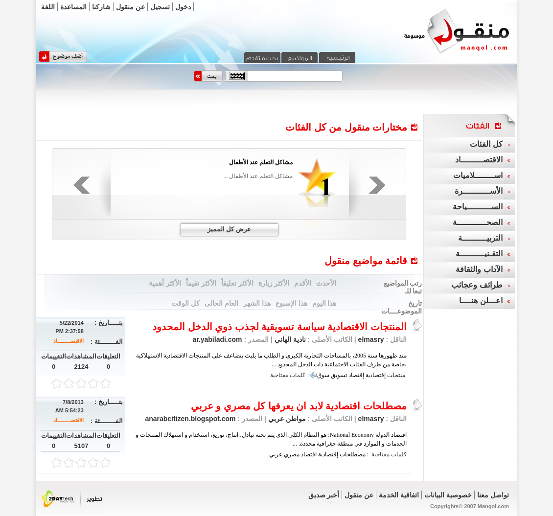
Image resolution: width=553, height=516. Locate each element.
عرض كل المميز (229, 229)
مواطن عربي (286, 419)
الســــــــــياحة (478, 206)
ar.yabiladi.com (217, 339)
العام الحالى (221, 303)
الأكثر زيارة (274, 283)
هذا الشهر (257, 303)
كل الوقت (185, 303)
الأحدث (326, 283)
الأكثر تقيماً (201, 283)
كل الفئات (486, 144)
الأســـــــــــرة (479, 191)
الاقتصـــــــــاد (68, 341)
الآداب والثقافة (479, 269)
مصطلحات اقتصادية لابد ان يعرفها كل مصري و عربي (299, 406)
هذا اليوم (324, 303)
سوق (323, 375)
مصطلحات (353, 454)
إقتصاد (356, 375)
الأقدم (302, 283)
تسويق (339, 375)
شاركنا (101, 7)
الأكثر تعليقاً (237, 283)
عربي (275, 454)
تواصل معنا (493, 495)
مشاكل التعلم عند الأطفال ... (258, 176)
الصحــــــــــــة (478, 222)
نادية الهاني (289, 339)
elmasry (371, 339)
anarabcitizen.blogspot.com (190, 419)
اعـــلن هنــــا (480, 300)
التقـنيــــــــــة (479, 253)
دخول (183, 7)
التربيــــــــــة (480, 238)
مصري (292, 454)
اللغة (48, 7)
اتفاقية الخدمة (399, 495)
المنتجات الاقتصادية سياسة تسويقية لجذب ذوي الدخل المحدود (279, 326)
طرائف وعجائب (476, 285)
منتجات (396, 375)
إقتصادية (376, 375)
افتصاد (309, 454)
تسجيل (160, 7)
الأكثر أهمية (165, 283)
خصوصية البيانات (448, 495)
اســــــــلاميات (478, 175)
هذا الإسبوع (291, 303)
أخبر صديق (324, 495)
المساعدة (73, 7)
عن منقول (130, 7)
